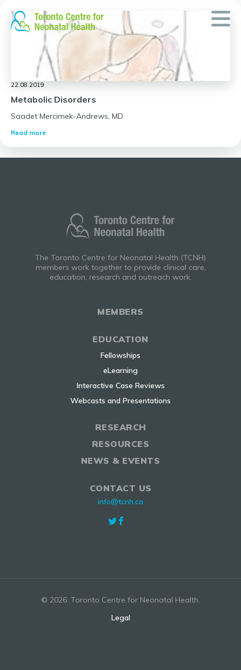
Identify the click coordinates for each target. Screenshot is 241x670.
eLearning (120, 370)
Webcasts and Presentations (120, 400)
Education (120, 339)
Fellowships (120, 355)
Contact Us (121, 488)
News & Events (120, 460)
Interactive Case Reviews (121, 385)
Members (120, 311)
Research (120, 427)
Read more (28, 132)
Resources (121, 443)
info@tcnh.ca (120, 501)
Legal (120, 617)
